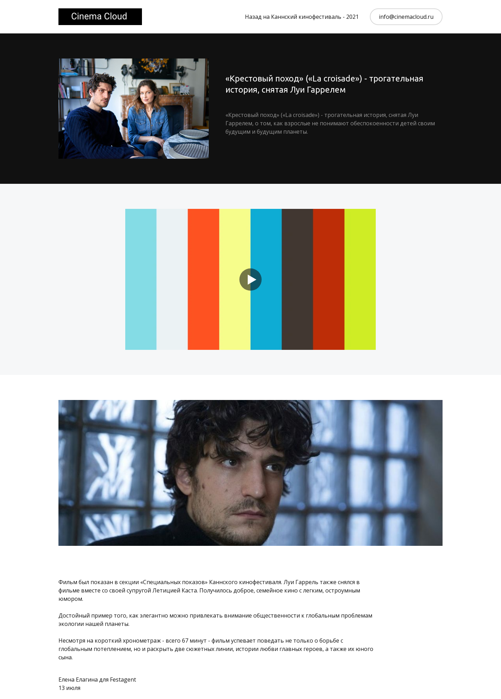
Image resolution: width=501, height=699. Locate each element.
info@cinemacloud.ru (406, 17)
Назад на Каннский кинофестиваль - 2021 (302, 17)
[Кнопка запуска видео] (250, 279)
